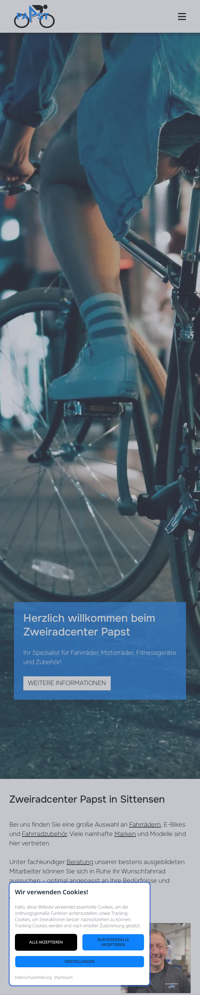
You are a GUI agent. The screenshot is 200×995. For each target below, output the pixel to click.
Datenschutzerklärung (33, 977)
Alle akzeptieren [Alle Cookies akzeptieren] (46, 942)
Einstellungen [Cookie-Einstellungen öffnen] (80, 961)
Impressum (63, 977)
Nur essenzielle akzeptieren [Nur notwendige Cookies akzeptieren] (113, 942)
